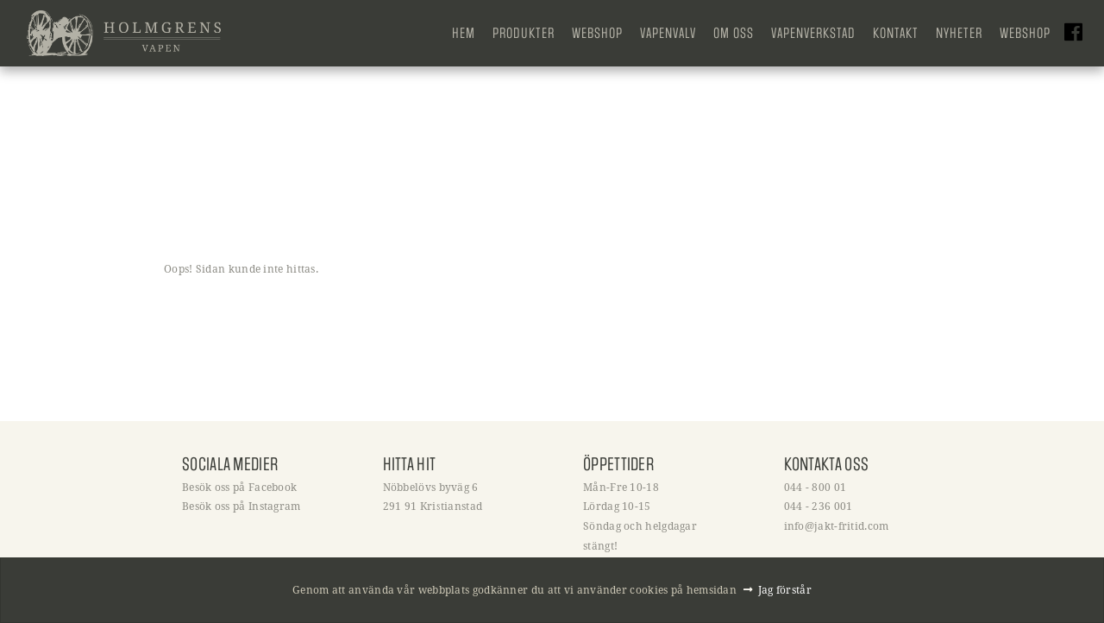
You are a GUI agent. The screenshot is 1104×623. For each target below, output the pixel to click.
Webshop (597, 33)
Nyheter (959, 33)
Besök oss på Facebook (239, 487)
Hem (463, 33)
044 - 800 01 (815, 487)
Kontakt (896, 33)
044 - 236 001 (818, 506)
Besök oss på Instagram (241, 506)
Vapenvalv (668, 33)
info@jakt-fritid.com (836, 525)
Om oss (733, 33)
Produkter (523, 33)
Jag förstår (785, 589)
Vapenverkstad (813, 33)
